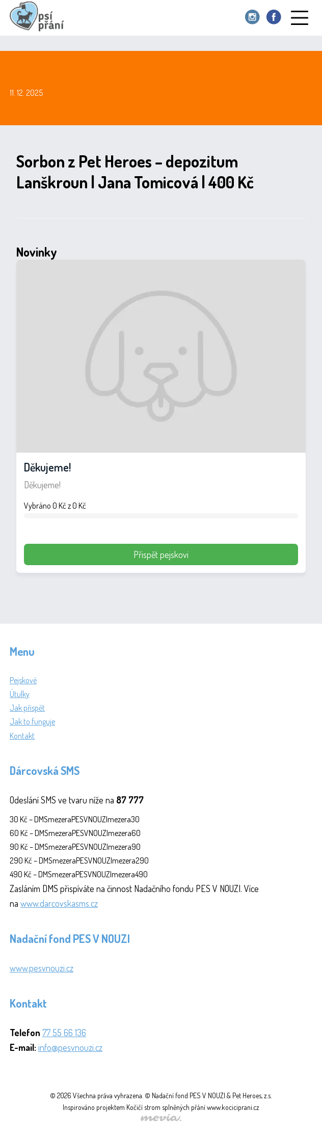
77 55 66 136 (64, 1032)
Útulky (20, 694)
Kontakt (22, 736)
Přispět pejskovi (161, 554)
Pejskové (23, 680)
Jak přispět (27, 708)
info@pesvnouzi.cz (70, 1047)
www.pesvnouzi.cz (41, 968)
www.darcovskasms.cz (59, 903)
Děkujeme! (47, 467)
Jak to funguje (32, 721)
